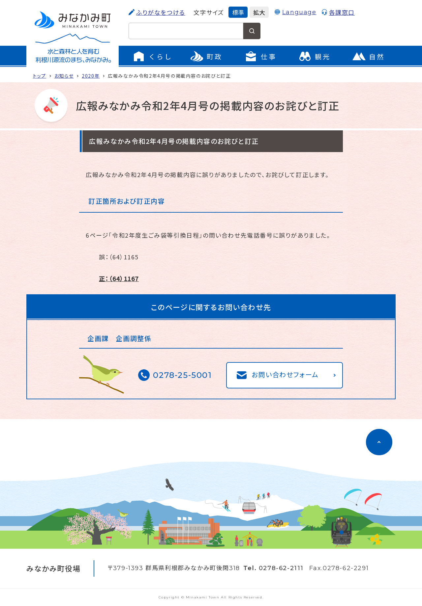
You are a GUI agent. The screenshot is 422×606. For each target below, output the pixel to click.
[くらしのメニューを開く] (152, 56)
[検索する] (251, 31)
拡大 (259, 12)
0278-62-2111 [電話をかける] (281, 568)
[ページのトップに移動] (379, 442)
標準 (238, 12)
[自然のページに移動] (369, 56)
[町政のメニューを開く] (206, 56)
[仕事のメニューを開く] (260, 56)
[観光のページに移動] (314, 56)
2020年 (91, 75)
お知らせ (64, 75)
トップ (39, 75)
